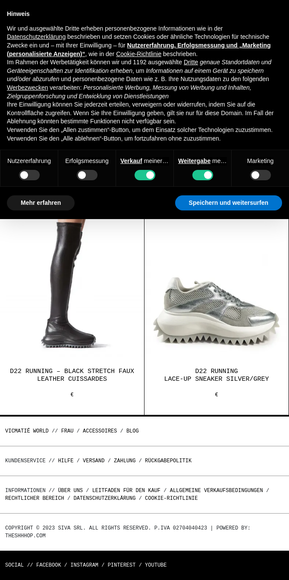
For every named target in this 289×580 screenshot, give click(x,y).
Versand (93, 460)
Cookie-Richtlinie (171, 498)
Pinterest (122, 565)
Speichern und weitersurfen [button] (228, 202)
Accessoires (100, 431)
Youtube (155, 565)
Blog (132, 431)
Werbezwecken (27, 87)
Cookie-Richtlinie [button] (138, 53)
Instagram (84, 565)
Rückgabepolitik (168, 460)
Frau (67, 431)
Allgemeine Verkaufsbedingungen (216, 490)
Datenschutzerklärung (104, 498)
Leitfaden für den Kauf (126, 490)
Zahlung (124, 460)
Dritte (191, 62)
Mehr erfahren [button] (41, 202)
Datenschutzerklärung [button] (36, 36)
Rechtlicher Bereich (34, 498)
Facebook (48, 565)
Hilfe (65, 460)
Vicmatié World (27, 431)
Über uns (72, 490)
